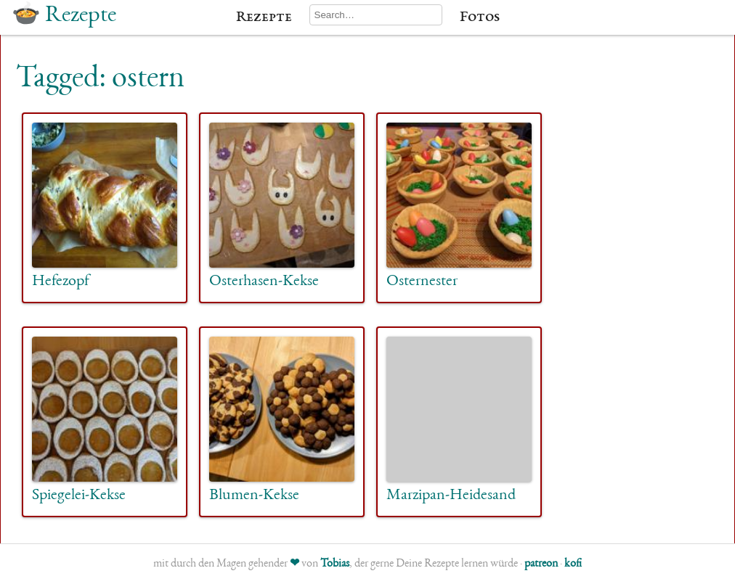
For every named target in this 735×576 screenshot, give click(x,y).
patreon (541, 564)
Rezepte (264, 17)
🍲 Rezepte (64, 16)
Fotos (480, 17)
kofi (573, 564)
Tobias (334, 564)
